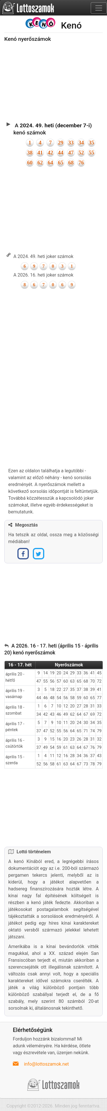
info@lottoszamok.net (46, 1064)
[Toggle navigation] (99, 8)
